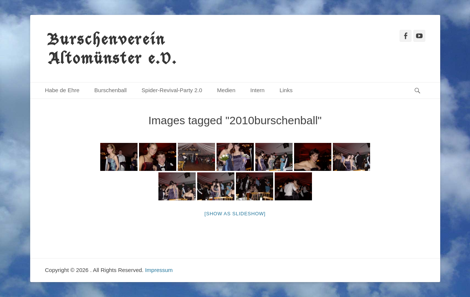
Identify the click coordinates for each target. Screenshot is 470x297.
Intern (257, 90)
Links (286, 90)
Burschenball (110, 90)
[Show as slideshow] (235, 213)
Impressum (159, 270)
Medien (226, 90)
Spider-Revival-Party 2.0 (172, 90)
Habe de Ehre (62, 90)
